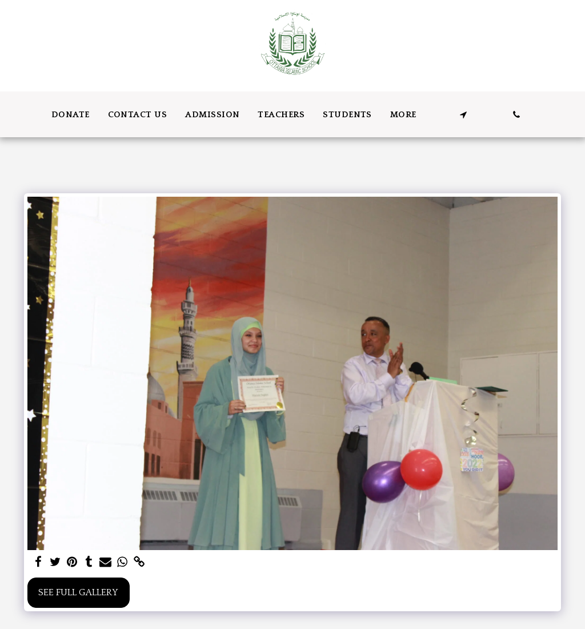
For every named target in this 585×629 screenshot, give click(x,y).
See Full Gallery (78, 592)
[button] (463, 114)
